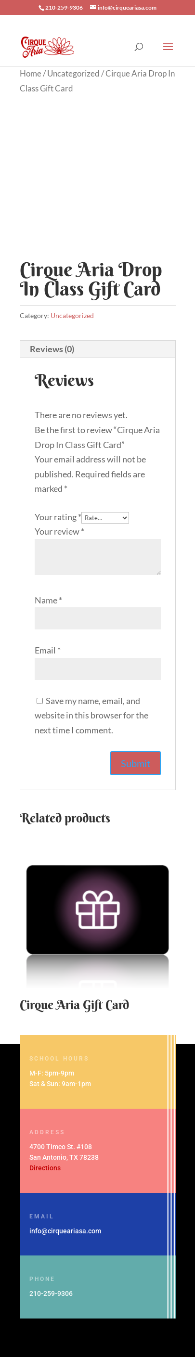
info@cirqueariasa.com (65, 1231)
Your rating (58, 517)
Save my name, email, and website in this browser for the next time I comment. (91, 715)
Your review (59, 531)
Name (48, 600)
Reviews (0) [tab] (52, 349)
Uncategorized (73, 73)
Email (48, 650)
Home (30, 73)
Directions (45, 1168)
